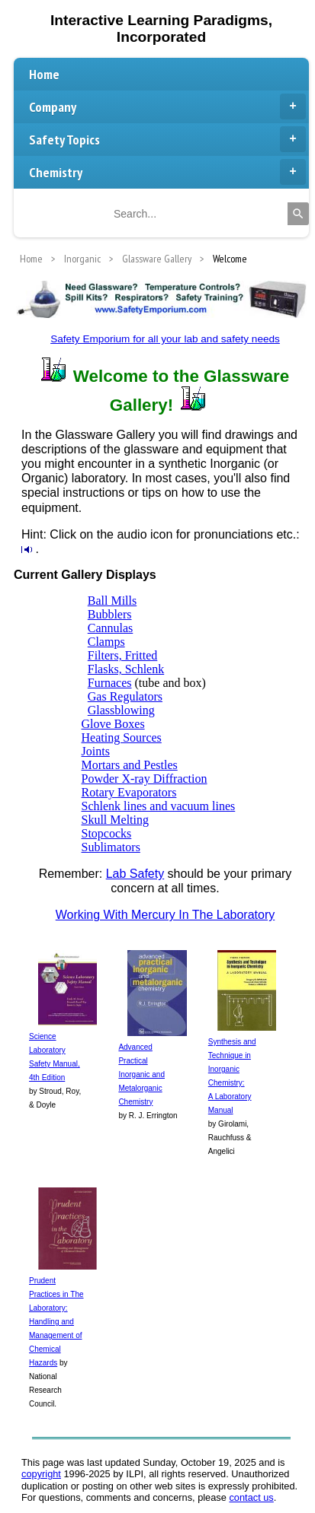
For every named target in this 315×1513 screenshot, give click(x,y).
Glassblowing (121, 710)
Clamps (106, 641)
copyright (41, 1474)
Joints (96, 751)
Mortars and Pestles (130, 764)
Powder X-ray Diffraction (144, 778)
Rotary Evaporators (129, 792)
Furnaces (110, 682)
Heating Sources (122, 737)
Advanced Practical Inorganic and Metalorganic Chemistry (141, 1074)
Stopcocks (107, 833)
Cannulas (110, 627)
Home (44, 74)
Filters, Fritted (123, 655)
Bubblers (110, 614)
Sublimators (111, 847)
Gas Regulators (125, 696)
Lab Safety (135, 873)
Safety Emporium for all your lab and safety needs (165, 339)
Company (167, 106)
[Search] (298, 213)
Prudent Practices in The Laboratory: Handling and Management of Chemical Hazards (56, 1321)
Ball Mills (112, 600)
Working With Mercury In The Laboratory (165, 914)
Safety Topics (167, 139)
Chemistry (167, 172)
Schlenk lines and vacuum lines (159, 805)
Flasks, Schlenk (126, 669)
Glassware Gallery (156, 258)
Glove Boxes (113, 723)
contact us (251, 1497)
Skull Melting (115, 819)
